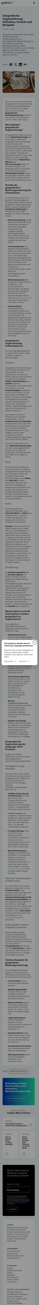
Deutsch (23, 661)
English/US (8, 661)
